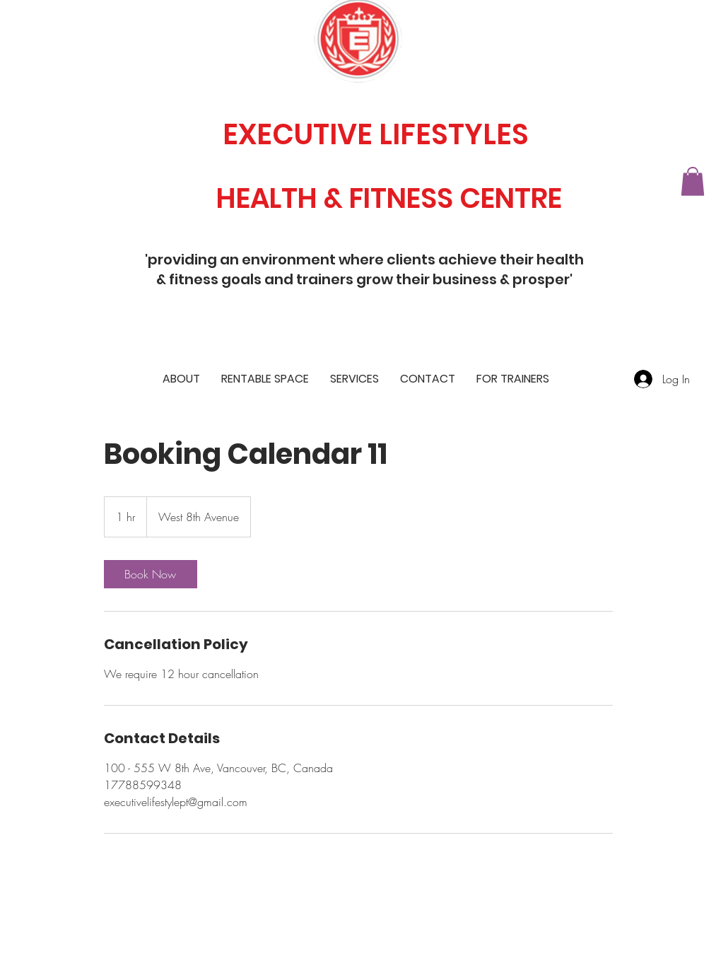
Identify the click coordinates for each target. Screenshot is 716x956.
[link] (150, 574)
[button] (693, 181)
